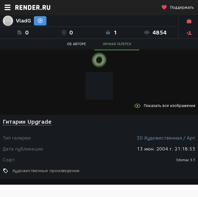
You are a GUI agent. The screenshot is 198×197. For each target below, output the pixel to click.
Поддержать (177, 7)
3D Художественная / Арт (166, 138)
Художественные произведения (45, 170)
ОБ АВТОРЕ (76, 44)
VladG (23, 21)
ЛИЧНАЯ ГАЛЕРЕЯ (116, 44)
